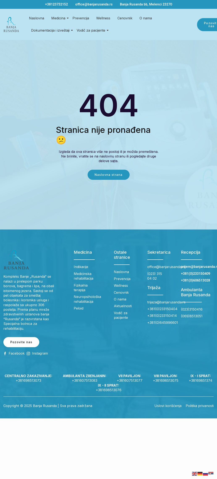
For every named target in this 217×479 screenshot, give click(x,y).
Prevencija (80, 18)
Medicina (59, 18)
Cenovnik (124, 18)
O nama (145, 18)
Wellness (103, 18)
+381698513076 (108, 390)
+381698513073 (28, 380)
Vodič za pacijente (92, 30)
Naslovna (36, 18)
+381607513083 (84, 380)
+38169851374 (200, 380)
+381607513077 (129, 380)
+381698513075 (165, 380)
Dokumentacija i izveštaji (51, 30)
